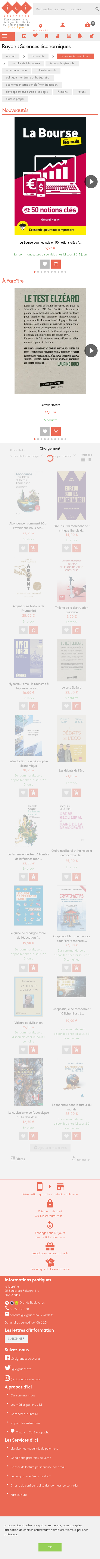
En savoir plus (16, 23)
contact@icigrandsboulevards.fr (29, 1315)
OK (50, 1547)
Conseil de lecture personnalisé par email (38, 1467)
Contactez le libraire (24, 1414)
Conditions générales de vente (31, 1457)
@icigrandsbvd (18, 1369)
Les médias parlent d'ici (26, 1404)
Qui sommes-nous (23, 1395)
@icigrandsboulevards (22, 1358)
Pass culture (19, 1494)
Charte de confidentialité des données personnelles (45, 1485)
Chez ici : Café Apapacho (33, 1432)
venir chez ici (40, 28)
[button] (93, 194)
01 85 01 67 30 (17, 1309)
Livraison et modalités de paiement (34, 1448)
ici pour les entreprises (25, 1423)
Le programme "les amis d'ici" (31, 1476)
